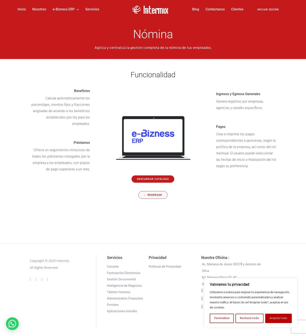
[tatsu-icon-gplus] (31, 278)
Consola (113, 265)
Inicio (36, 9)
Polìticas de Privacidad (165, 265)
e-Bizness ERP (78, 9)
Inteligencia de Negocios (124, 284)
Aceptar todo (278, 318)
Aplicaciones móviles (122, 310)
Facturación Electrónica (123, 272)
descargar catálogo (153, 177)
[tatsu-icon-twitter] (47, 278)
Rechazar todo (249, 318)
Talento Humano (118, 291)
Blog (181, 9)
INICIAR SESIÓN (254, 9)
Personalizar (222, 318)
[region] (251, 303)
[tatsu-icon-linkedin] (42, 278)
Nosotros (54, 9)
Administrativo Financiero (125, 297)
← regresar (153, 193)
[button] (12, 323)
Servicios (106, 9)
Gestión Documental (121, 278)
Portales (113, 303)
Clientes (223, 9)
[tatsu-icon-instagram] (36, 278)
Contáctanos (201, 9)
